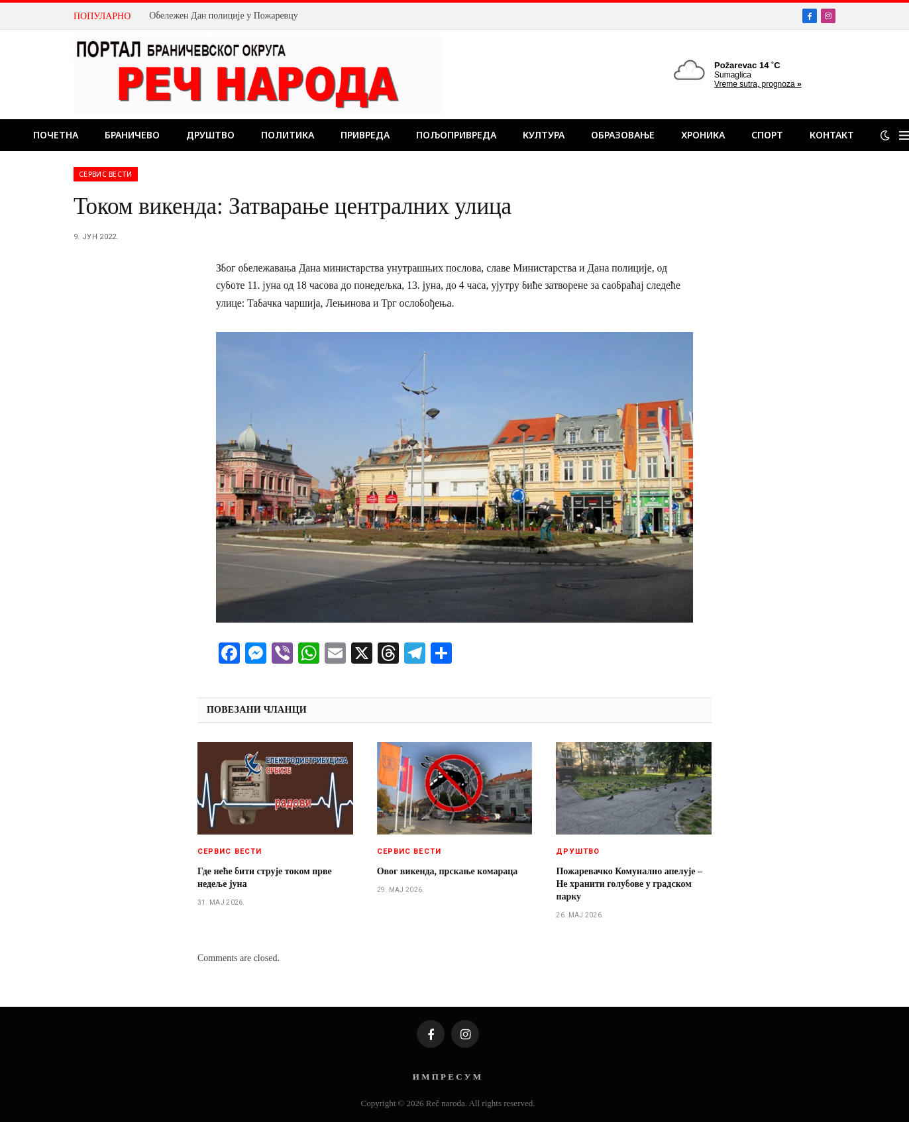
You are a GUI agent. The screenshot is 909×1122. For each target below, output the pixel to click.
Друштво (210, 134)
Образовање (623, 134)
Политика (287, 134)
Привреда (365, 134)
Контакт (832, 134)
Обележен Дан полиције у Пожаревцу (223, 16)
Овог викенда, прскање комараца (447, 871)
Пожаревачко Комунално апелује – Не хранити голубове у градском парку (629, 883)
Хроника (703, 134)
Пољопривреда (456, 134)
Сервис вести (106, 174)
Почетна (55, 134)
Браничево (132, 134)
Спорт (767, 134)
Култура (543, 134)
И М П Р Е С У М (447, 1077)
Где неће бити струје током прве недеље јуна (264, 877)
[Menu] (904, 135)
